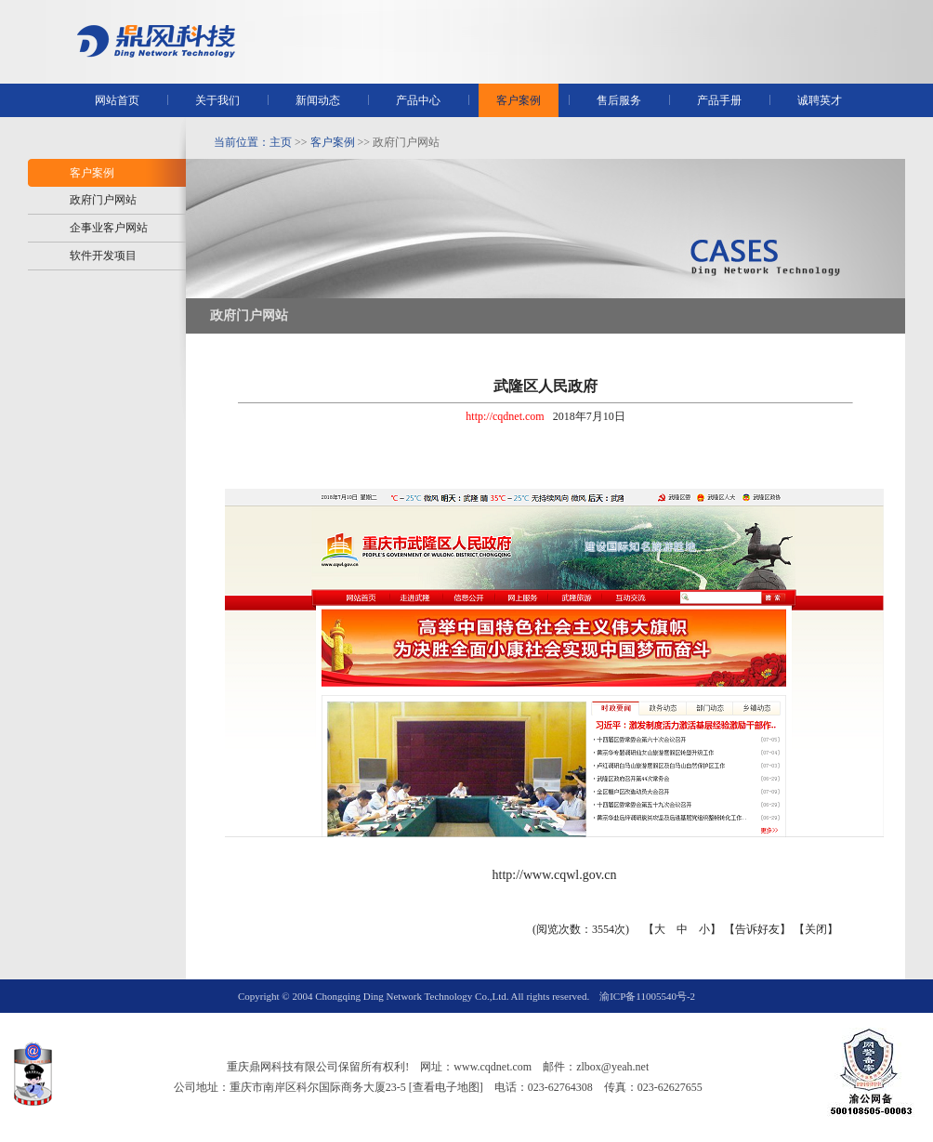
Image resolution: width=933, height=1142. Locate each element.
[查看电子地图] (446, 1087)
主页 (280, 142)
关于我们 (217, 100)
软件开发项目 (103, 255)
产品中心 (418, 100)
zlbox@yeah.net (612, 1066)
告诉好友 (757, 929)
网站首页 (117, 100)
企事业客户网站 (109, 227)
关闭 (816, 929)
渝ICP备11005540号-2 (647, 996)
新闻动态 (318, 100)
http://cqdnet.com (505, 416)
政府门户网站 (103, 199)
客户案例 (518, 100)
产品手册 (719, 100)
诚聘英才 (819, 100)
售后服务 (619, 100)
